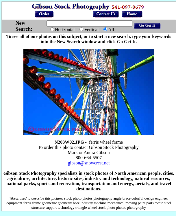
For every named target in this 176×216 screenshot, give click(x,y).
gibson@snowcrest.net (89, 162)
